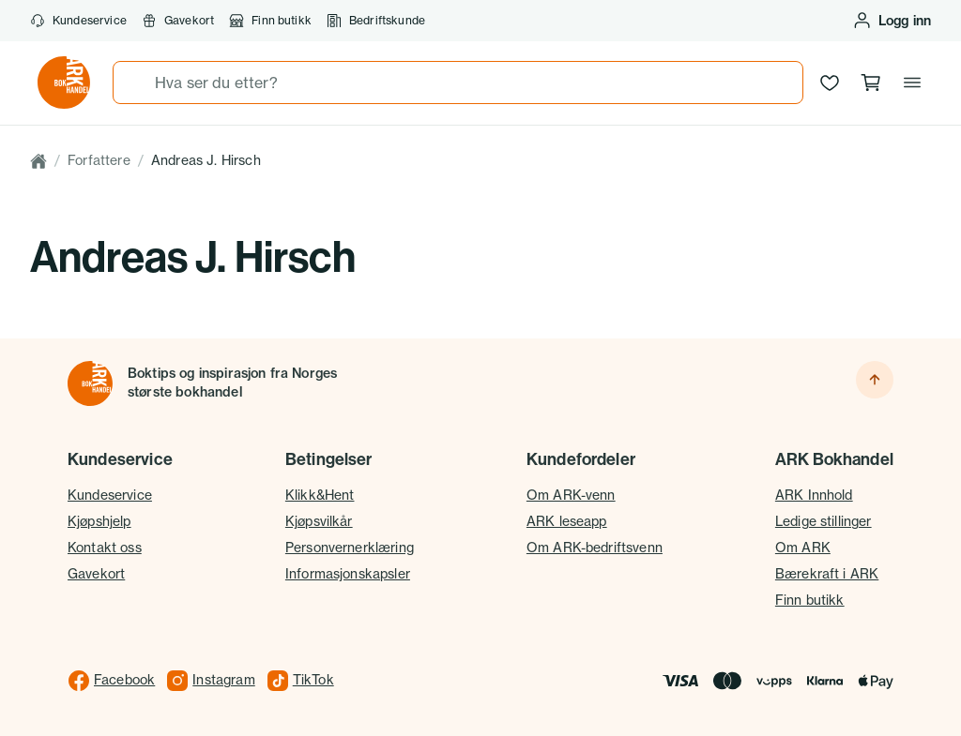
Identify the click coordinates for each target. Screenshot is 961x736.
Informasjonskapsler (347, 573)
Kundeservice (78, 20)
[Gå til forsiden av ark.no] (64, 82)
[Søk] (134, 82)
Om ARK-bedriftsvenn (594, 547)
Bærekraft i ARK (826, 573)
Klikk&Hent (320, 495)
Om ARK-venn (571, 495)
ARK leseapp (566, 521)
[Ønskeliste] (829, 82)
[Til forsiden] (90, 383)
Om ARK (803, 547)
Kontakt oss (105, 547)
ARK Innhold (814, 495)
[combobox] (458, 82)
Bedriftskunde (376, 20)
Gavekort (178, 20)
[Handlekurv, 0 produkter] (871, 82)
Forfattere (99, 160)
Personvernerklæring (349, 547)
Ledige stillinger (823, 521)
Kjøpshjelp (99, 521)
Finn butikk (270, 20)
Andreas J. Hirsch (206, 160)
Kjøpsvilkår (319, 521)
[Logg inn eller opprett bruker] (891, 20)
